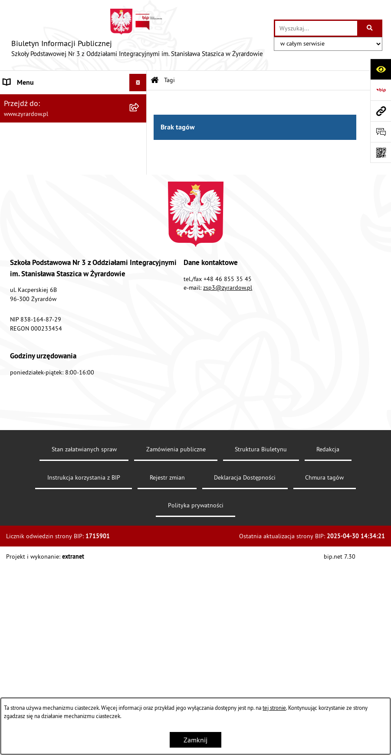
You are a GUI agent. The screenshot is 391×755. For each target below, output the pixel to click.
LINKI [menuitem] (11, 247)
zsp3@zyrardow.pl (227, 484)
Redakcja (327, 646)
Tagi (169, 80)
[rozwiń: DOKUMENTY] (140, 213)
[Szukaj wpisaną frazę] (370, 28)
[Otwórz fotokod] (380, 152)
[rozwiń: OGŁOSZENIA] (140, 265)
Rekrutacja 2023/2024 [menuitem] (36, 229)
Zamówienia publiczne (176, 646)
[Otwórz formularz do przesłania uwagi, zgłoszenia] (380, 131)
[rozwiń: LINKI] (140, 247)
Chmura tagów (324, 674)
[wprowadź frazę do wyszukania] (316, 28)
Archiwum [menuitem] (18, 299)
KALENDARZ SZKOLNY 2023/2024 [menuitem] (54, 331)
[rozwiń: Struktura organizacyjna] (140, 146)
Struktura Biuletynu (261, 646)
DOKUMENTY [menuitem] (23, 212)
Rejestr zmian (167, 674)
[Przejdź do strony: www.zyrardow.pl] (380, 110)
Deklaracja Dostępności (245, 674)
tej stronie (274, 707)
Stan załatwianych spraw (84, 646)
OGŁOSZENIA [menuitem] (23, 264)
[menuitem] (73, 123)
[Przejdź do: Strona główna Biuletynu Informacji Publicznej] (155, 80)
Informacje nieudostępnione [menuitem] (45, 282)
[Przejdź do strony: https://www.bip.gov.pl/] (380, 89)
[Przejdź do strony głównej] (137, 35)
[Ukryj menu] (138, 82)
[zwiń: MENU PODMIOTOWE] (140, 100)
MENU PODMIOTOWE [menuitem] (35, 100)
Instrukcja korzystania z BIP (83, 674)
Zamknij (195, 739)
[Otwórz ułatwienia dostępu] (380, 69)
